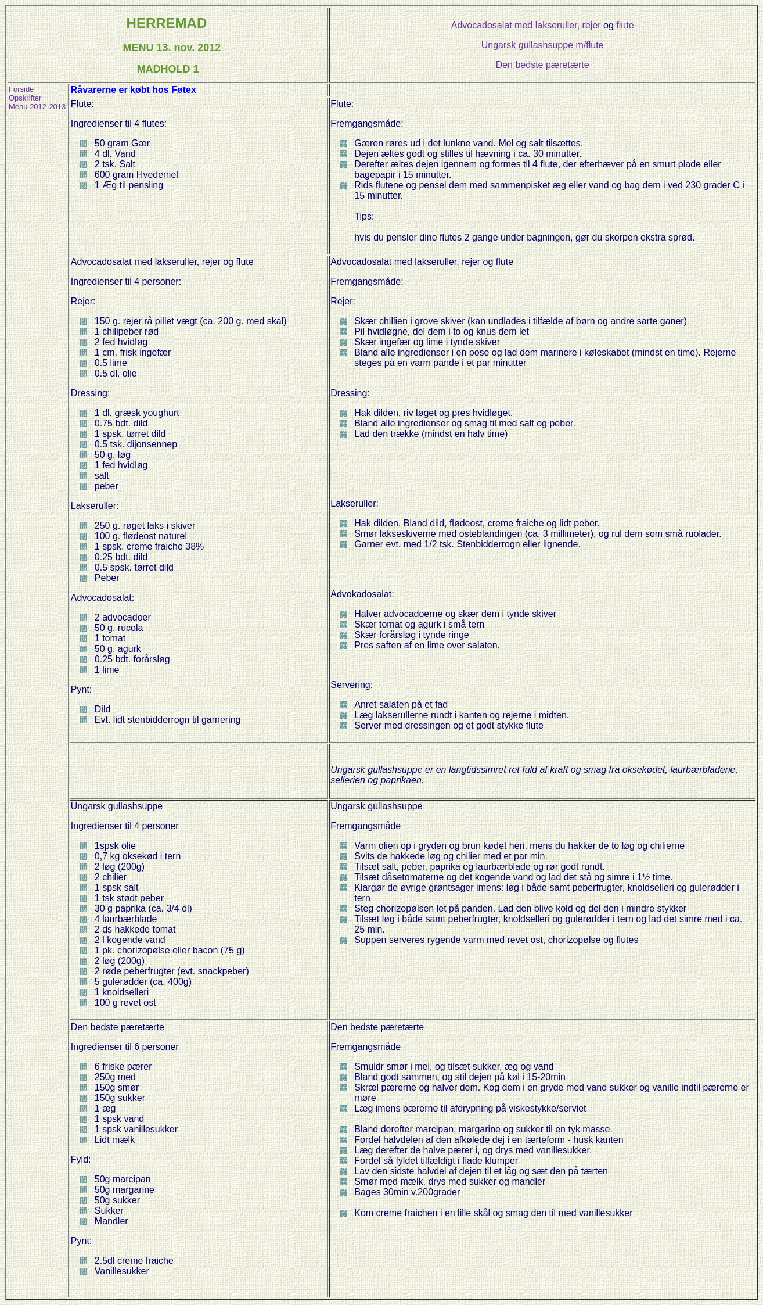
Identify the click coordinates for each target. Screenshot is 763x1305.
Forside (21, 89)
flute (625, 25)
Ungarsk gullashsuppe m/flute (542, 45)
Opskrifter (25, 98)
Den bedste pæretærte (542, 65)
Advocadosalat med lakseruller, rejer (526, 25)
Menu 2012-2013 (37, 106)
